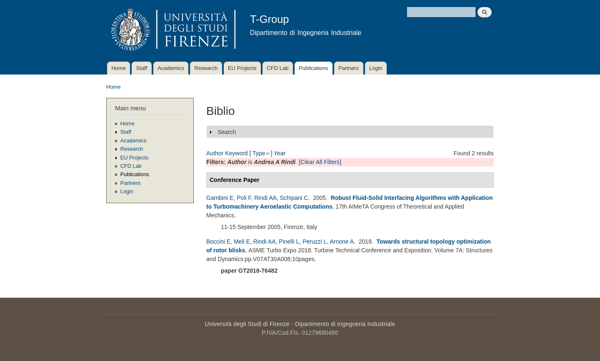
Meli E (242, 241)
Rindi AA (265, 197)
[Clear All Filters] (320, 162)
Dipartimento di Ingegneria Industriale (345, 324)
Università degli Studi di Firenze (247, 324)
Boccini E (218, 241)
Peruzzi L (314, 241)
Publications (313, 68)
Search (227, 132)
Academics (171, 68)
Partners (348, 68)
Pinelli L (289, 241)
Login (375, 68)
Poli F (244, 197)
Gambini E (219, 197)
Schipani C (294, 197)
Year (279, 153)
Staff (142, 68)
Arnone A (342, 241)
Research (206, 68)
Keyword (236, 153)
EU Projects (242, 68)
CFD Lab (277, 68)
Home (118, 68)
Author (214, 153)
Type (258, 153)
